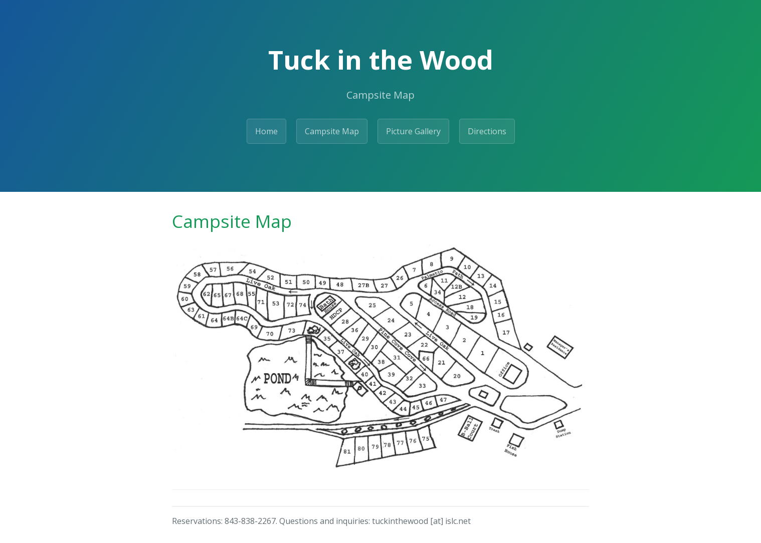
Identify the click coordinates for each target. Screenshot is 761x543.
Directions (487, 131)
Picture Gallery (413, 131)
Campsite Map (332, 131)
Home (266, 131)
